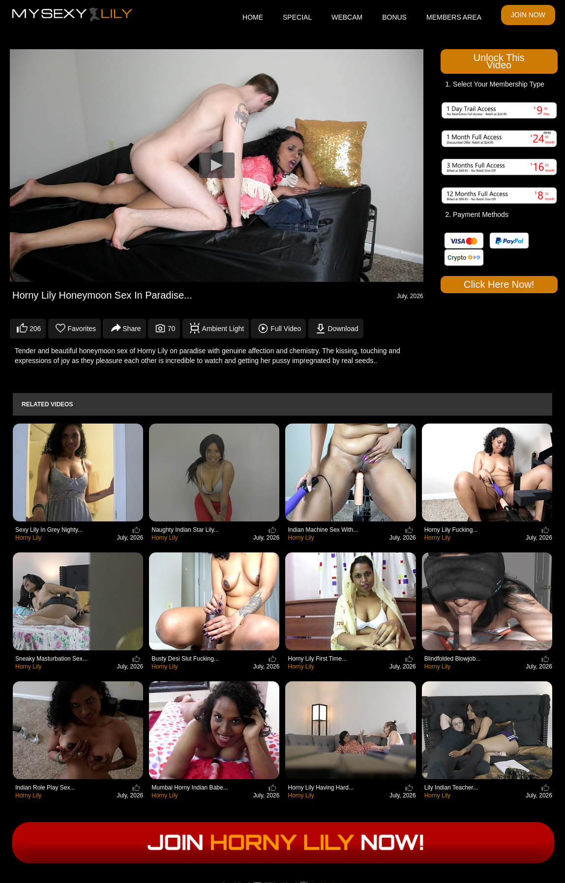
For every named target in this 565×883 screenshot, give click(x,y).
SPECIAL (297, 17)
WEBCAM (346, 17)
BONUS (394, 17)
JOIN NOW (528, 15)
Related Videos (47, 404)
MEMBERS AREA (453, 17)
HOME (252, 17)
